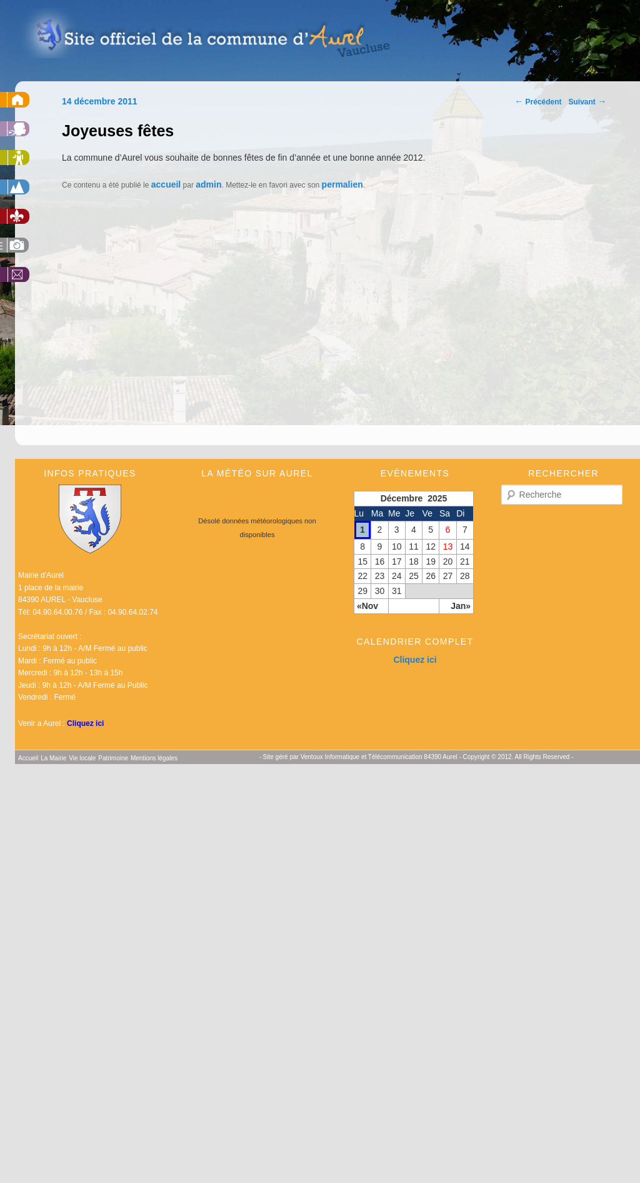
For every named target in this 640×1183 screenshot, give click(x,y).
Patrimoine (113, 758)
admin (208, 184)
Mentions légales (154, 758)
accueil (166, 184)
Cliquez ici (85, 723)
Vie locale (82, 758)
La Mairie (53, 758)
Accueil (28, 758)
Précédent (537, 102)
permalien (342, 184)
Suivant (588, 102)
